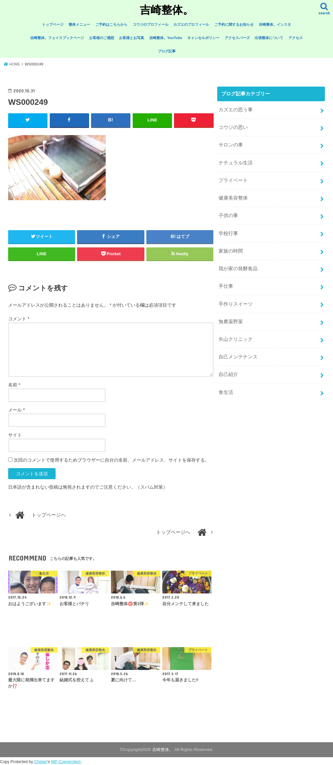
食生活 (226, 385)
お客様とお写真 (131, 38)
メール (16, 409)
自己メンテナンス (238, 350)
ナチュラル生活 (236, 161)
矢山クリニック (236, 333)
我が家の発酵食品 (238, 264)
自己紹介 (228, 367)
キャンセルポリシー (203, 38)
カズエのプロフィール (191, 24)
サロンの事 (231, 143)
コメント (18, 318)
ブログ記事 (167, 51)
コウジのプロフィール (150, 24)
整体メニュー (79, 24)
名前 (14, 384)
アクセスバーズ (237, 38)
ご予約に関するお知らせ (234, 24)
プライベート (233, 178)
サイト (15, 435)
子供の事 (228, 213)
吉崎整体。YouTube (165, 38)
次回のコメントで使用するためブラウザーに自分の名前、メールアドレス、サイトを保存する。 (111, 460)
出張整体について (269, 38)
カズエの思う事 (236, 109)
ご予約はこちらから (111, 24)
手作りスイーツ (236, 298)
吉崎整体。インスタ (275, 24)
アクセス (295, 38)
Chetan (40, 761)
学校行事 (228, 230)
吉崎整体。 (166, 9)
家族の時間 (231, 247)
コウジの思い (233, 126)
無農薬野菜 (231, 316)
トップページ (52, 24)
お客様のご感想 (101, 38)
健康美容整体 (233, 195)
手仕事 (226, 281)
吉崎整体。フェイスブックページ (57, 38)
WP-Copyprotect (66, 761)
